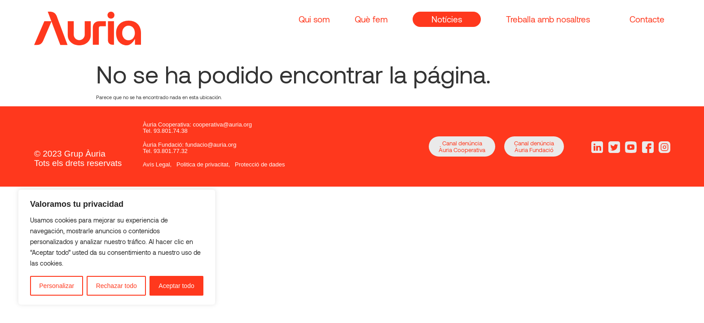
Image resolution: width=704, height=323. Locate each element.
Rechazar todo (116, 285)
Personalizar (56, 285)
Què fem (371, 19)
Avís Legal (156, 164)
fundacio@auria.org (211, 144)
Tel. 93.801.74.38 (165, 130)
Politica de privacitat (202, 164)
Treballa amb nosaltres (548, 19)
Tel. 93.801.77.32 (165, 151)
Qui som (314, 19)
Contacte (646, 19)
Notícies (446, 19)
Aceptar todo (176, 285)
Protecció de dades (260, 164)
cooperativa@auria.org (222, 124)
